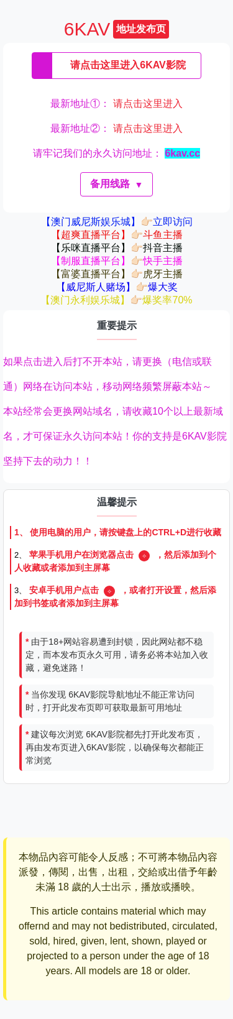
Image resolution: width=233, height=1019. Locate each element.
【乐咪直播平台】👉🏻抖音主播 (117, 247)
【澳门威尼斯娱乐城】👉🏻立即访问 (117, 221)
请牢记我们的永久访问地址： (116, 153)
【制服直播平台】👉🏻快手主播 (117, 261)
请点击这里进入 (148, 103)
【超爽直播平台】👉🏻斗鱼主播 (117, 234)
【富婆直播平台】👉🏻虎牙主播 (117, 274)
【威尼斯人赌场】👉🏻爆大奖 (117, 287)
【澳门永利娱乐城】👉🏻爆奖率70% (116, 300)
